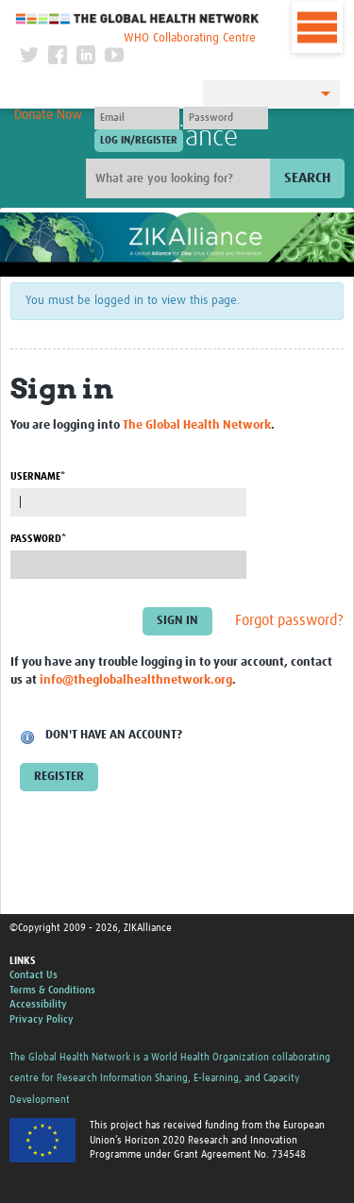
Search (307, 178)
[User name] (136, 118)
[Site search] (180, 178)
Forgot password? (289, 621)
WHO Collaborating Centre (190, 38)
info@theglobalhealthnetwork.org (136, 680)
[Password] (225, 118)
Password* (38, 539)
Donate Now (48, 115)
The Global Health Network (137, 18)
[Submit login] (138, 140)
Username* (37, 476)
